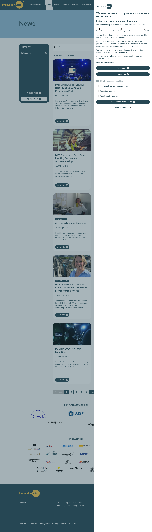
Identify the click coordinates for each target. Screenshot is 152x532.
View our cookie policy (105, 62)
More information (121, 107)
